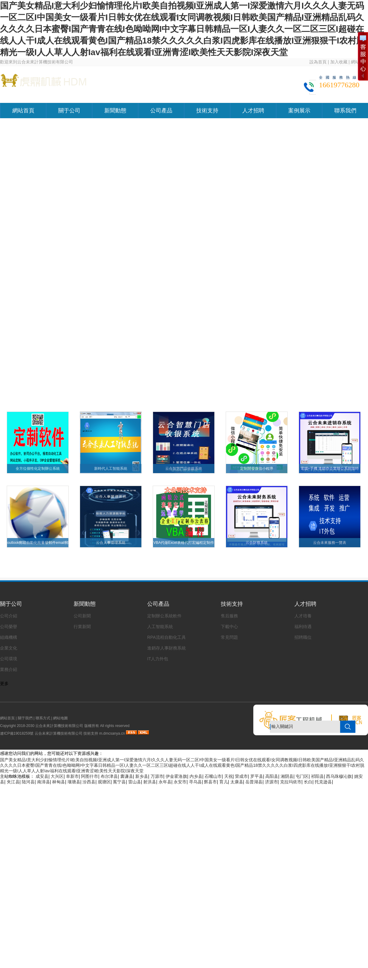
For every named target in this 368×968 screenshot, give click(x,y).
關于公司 (69, 110)
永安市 (180, 781)
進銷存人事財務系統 (166, 648)
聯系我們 (345, 110)
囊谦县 (126, 776)
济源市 (271, 781)
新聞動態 (115, 110)
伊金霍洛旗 (176, 776)
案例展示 (299, 110)
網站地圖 (60, 718)
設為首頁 (318, 61)
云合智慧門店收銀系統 (183, 468)
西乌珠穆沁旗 (339, 776)
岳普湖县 (254, 781)
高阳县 (271, 776)
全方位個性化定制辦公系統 (38, 468)
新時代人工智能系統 (110, 468)
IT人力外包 (157, 658)
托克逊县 (323, 781)
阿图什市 (89, 776)
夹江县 (13, 781)
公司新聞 (82, 615)
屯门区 (302, 776)
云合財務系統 (257, 542)
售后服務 (229, 615)
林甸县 (58, 781)
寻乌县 (195, 781)
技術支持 (207, 110)
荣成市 (241, 776)
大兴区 (57, 776)
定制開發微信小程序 (256, 468)
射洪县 (149, 781)
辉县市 (210, 781)
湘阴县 (287, 776)
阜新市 (72, 776)
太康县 (236, 781)
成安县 (42, 776)
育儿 (223, 781)
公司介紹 (8, 615)
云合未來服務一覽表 (329, 542)
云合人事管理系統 (110, 542)
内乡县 (196, 776)
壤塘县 (73, 781)
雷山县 (134, 781)
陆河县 (28, 781)
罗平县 (256, 776)
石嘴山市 (213, 776)
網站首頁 (23, 110)
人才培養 (303, 615)
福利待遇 (303, 626)
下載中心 (229, 626)
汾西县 (88, 781)
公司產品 (161, 110)
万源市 (157, 776)
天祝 (228, 776)
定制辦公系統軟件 (164, 615)
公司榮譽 (8, 626)
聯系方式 (43, 718)
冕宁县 (119, 781)
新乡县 (141, 776)
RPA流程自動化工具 (166, 637)
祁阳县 (317, 776)
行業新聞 (82, 626)
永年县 (165, 781)
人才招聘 (253, 110)
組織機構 (8, 637)
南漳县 (43, 781)
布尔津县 (109, 776)
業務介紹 (8, 669)
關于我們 (25, 718)
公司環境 (8, 658)
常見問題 (229, 637)
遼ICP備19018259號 (16, 733)
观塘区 (104, 781)
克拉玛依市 (290, 781)
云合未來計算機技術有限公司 (58, 733)
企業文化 (8, 648)
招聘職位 (303, 637)
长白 (308, 781)
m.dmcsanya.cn (112, 733)
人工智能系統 (160, 626)
